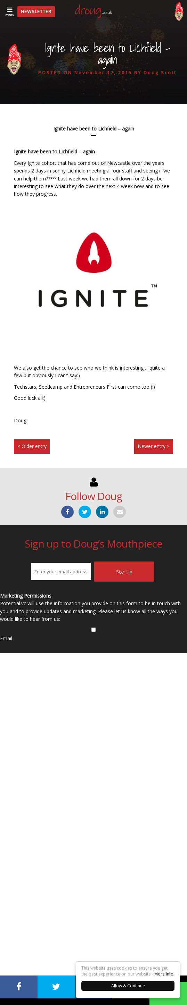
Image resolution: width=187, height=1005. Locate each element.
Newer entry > (154, 446)
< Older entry (32, 446)
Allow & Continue (128, 986)
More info (163, 974)
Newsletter (36, 11)
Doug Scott (160, 72)
